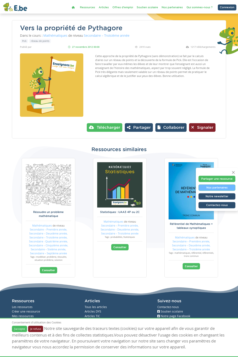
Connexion (227, 7)
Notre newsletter (217, 196)
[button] (171, 127)
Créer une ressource (26, 311)
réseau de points (40, 40)
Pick (24, 40)
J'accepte (19, 329)
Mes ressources (23, 316)
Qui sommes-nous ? (199, 7)
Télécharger (104, 127)
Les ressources (22, 307)
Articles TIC (92, 316)
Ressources (87, 7)
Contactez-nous (217, 205)
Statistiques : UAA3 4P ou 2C (120, 212)
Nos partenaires (172, 7)
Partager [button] (139, 127)
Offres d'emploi (122, 7)
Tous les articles (96, 307)
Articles (104, 7)
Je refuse (35, 329)
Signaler (202, 127)
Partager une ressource (217, 178)
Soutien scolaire (147, 7)
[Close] (233, 172)
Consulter (48, 270)
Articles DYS (93, 311)
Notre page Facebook (173, 316)
